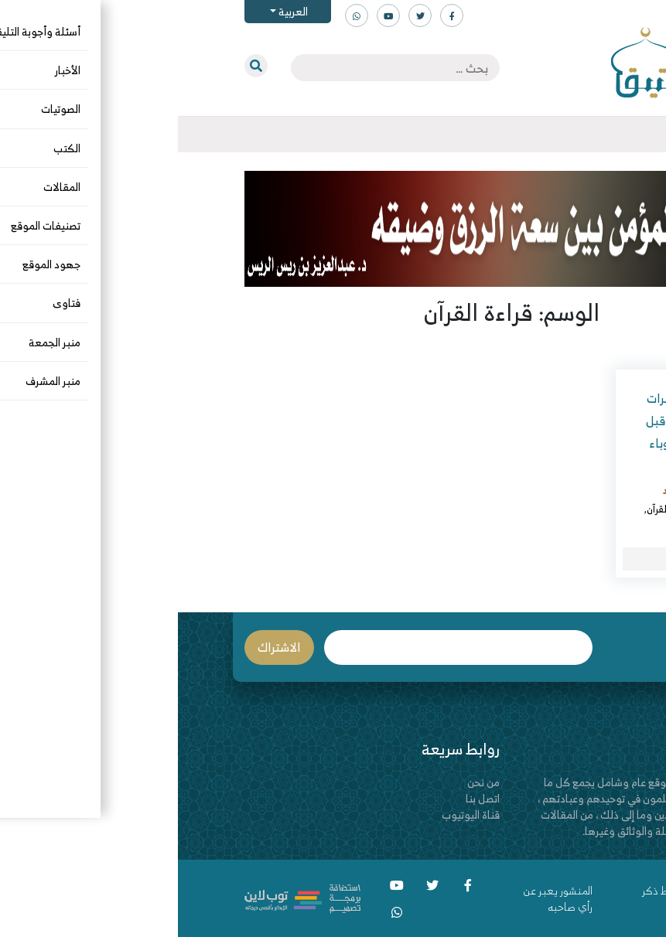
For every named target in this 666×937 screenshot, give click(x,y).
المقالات (539, 508)
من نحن (305, 782)
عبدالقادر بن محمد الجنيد (535, 490)
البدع (575, 508)
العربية (114, 11)
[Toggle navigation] (600, 134)
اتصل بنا (305, 798)
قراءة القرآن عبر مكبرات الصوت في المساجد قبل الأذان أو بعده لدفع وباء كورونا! (526, 431)
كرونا (575, 527)
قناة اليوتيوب (293, 814)
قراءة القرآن (491, 508)
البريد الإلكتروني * (280, 647)
